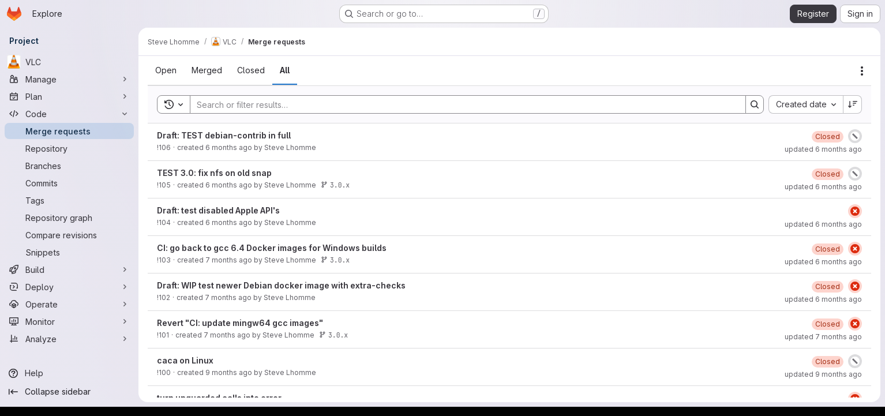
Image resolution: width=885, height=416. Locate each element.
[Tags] (69, 200)
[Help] (69, 373)
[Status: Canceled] (855, 136)
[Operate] (69, 304)
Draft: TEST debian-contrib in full (224, 135)
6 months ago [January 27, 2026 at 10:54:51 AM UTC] (228, 147)
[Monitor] (69, 321)
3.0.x (335, 185)
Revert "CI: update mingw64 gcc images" (240, 323)
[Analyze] (69, 339)
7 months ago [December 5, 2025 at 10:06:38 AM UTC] (227, 335)
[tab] (166, 70)
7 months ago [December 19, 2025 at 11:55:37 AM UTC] (228, 260)
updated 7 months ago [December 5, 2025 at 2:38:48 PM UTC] (823, 336)
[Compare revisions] (69, 235)
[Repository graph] (69, 217)
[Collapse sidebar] (69, 392)
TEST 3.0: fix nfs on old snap (214, 173)
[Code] (69, 114)
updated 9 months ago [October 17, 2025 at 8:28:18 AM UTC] (823, 374)
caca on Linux (185, 360)
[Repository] (69, 148)
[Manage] (69, 79)
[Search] (462, 104)
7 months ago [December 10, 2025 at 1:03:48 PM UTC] (228, 297)
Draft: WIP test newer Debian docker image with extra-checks (281, 285)
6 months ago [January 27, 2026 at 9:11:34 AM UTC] (228, 185)
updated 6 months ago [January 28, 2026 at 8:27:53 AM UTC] (823, 149)
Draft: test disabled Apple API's (218, 210)
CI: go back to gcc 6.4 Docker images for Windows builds (272, 248)
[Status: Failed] (855, 211)
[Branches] (69, 166)
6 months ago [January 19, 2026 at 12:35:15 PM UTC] (228, 222)
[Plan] (69, 96)
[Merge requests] (69, 131)
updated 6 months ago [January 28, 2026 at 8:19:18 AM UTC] (823, 186)
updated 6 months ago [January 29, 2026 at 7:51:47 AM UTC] (823, 261)
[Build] (69, 269)
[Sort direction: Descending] (852, 104)
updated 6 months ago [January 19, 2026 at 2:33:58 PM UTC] (823, 224)
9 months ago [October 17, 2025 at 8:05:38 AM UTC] (228, 372)
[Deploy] (69, 287)
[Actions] (862, 71)
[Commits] (69, 183)
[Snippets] (69, 252)
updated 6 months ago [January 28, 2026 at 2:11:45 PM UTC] (823, 299)
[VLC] (69, 62)
